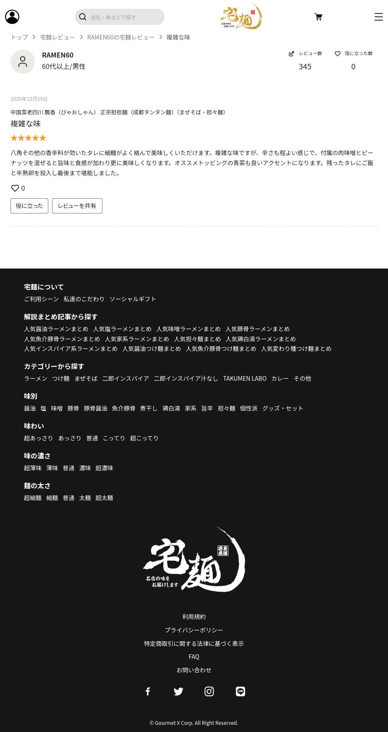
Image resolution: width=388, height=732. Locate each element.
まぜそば (86, 378)
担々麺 (226, 408)
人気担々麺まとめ (197, 338)
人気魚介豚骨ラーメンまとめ (62, 338)
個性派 (249, 408)
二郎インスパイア (125, 378)
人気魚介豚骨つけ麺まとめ (221, 348)
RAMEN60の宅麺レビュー (121, 37)
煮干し (149, 408)
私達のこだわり (84, 299)
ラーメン (35, 378)
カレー (280, 378)
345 (305, 66)
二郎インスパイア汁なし (186, 378)
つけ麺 (61, 378)
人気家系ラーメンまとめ (137, 338)
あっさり (69, 438)
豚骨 (73, 408)
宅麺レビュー (57, 37)
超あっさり (38, 438)
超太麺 (104, 497)
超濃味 (104, 467)
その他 (302, 378)
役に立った (29, 205)
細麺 (52, 497)
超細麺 (33, 497)
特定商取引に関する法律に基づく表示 (194, 643)
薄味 (52, 467)
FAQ (194, 656)
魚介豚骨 (124, 408)
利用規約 (194, 616)
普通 (92, 438)
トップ (19, 37)
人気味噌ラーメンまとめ (188, 328)
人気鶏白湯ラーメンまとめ (260, 338)
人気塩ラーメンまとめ (122, 328)
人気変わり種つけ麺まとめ (296, 348)
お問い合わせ (194, 670)
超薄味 (33, 467)
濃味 (85, 467)
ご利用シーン (41, 299)
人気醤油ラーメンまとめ (56, 328)
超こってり (144, 438)
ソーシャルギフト (133, 299)
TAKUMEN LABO (245, 378)
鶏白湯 (171, 408)
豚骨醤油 (95, 408)
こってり (113, 438)
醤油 (30, 408)
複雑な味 (25, 123)
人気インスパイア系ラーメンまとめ (71, 348)
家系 (191, 408)
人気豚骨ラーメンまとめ (257, 328)
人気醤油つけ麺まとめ (151, 348)
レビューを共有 (77, 205)
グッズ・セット (283, 408)
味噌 (57, 408)
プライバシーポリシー (194, 630)
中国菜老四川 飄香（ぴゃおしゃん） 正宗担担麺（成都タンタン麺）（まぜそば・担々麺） (119, 112)
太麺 (85, 497)
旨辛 (207, 408)
